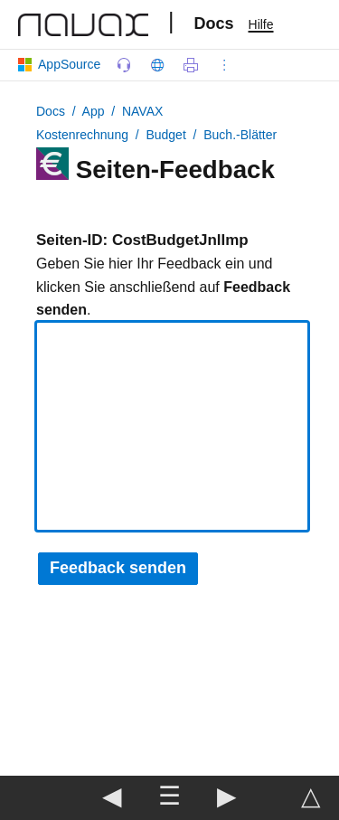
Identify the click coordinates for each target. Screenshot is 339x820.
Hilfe (261, 24)
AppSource (63, 64)
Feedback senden (118, 568)
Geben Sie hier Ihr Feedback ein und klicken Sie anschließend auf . (163, 286)
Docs (214, 23)
